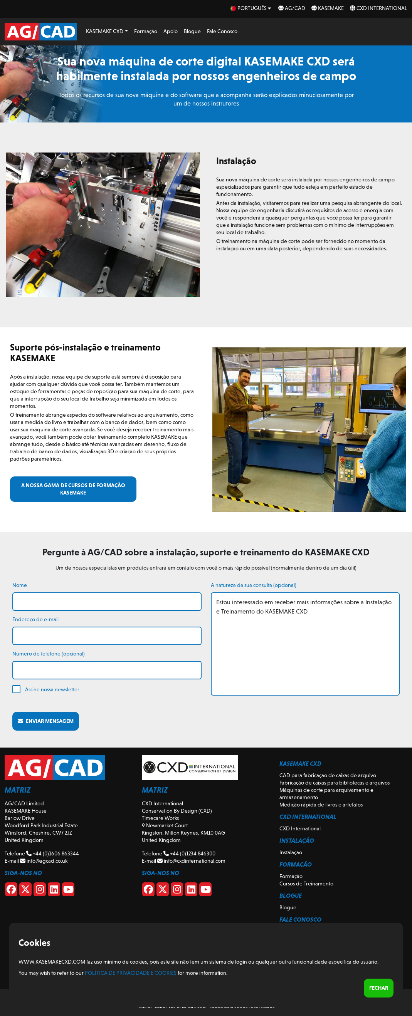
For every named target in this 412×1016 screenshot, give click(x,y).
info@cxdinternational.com (191, 861)
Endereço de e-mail (35, 619)
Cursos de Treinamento (306, 883)
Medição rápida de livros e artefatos (321, 804)
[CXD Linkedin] (191, 891)
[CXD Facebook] (148, 891)
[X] (25, 891)
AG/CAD (291, 8)
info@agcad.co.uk (43, 861)
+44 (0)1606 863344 (52, 853)
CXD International (378, 8)
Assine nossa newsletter (52, 689)
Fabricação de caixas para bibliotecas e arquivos (334, 783)
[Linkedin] (54, 891)
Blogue (192, 31)
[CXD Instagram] (176, 891)
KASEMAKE (327, 8)
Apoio (170, 31)
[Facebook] (11, 891)
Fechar (378, 988)
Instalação (290, 852)
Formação (145, 31)
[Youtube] (68, 891)
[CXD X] (162, 891)
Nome (19, 585)
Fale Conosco (222, 31)
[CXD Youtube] (205, 891)
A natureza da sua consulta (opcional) (253, 585)
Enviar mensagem (46, 721)
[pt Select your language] (251, 8)
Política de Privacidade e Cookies (131, 973)
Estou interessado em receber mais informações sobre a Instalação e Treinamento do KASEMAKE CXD (305, 644)
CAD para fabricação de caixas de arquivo (327, 775)
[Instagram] (39, 891)
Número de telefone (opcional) (48, 654)
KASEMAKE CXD (104, 31)
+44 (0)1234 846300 (189, 853)
